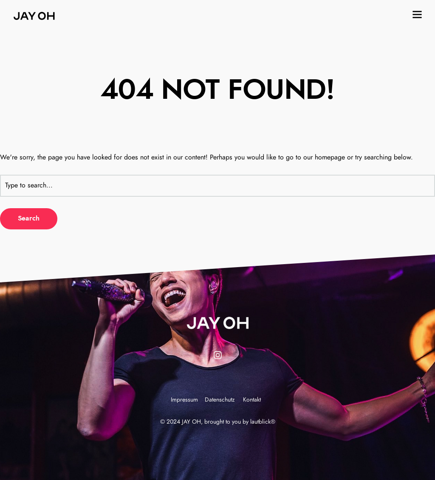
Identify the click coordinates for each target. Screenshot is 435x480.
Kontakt (252, 400)
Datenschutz (219, 400)
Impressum (184, 400)
